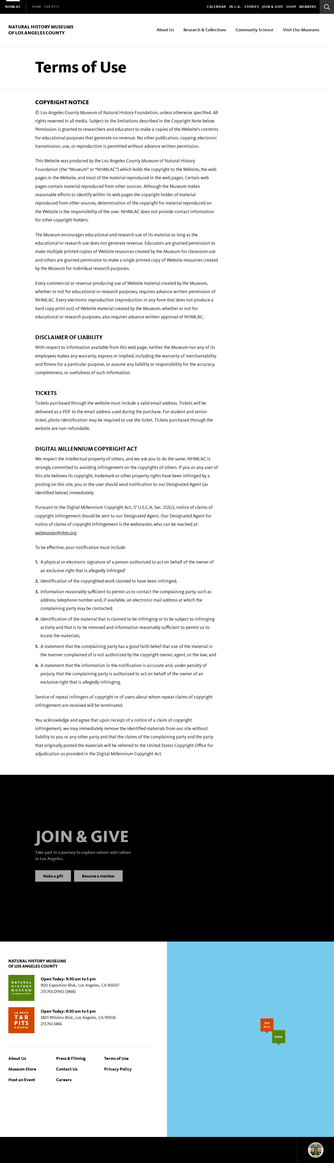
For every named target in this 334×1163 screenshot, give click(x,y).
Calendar (216, 7)
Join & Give (272, 7)
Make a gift (53, 880)
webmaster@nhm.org (55, 533)
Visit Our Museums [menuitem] (301, 29)
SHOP (291, 7)
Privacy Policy (118, 1069)
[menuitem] (13, 7)
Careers (63, 1079)
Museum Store (22, 1069)
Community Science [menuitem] (254, 29)
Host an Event (21, 1079)
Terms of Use (116, 1058)
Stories (251, 7)
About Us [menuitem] (165, 29)
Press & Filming (71, 1058)
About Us (17, 1058)
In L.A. (235, 7)
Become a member (98, 880)
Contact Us (66, 1069)
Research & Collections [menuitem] (204, 29)
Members (307, 7)
